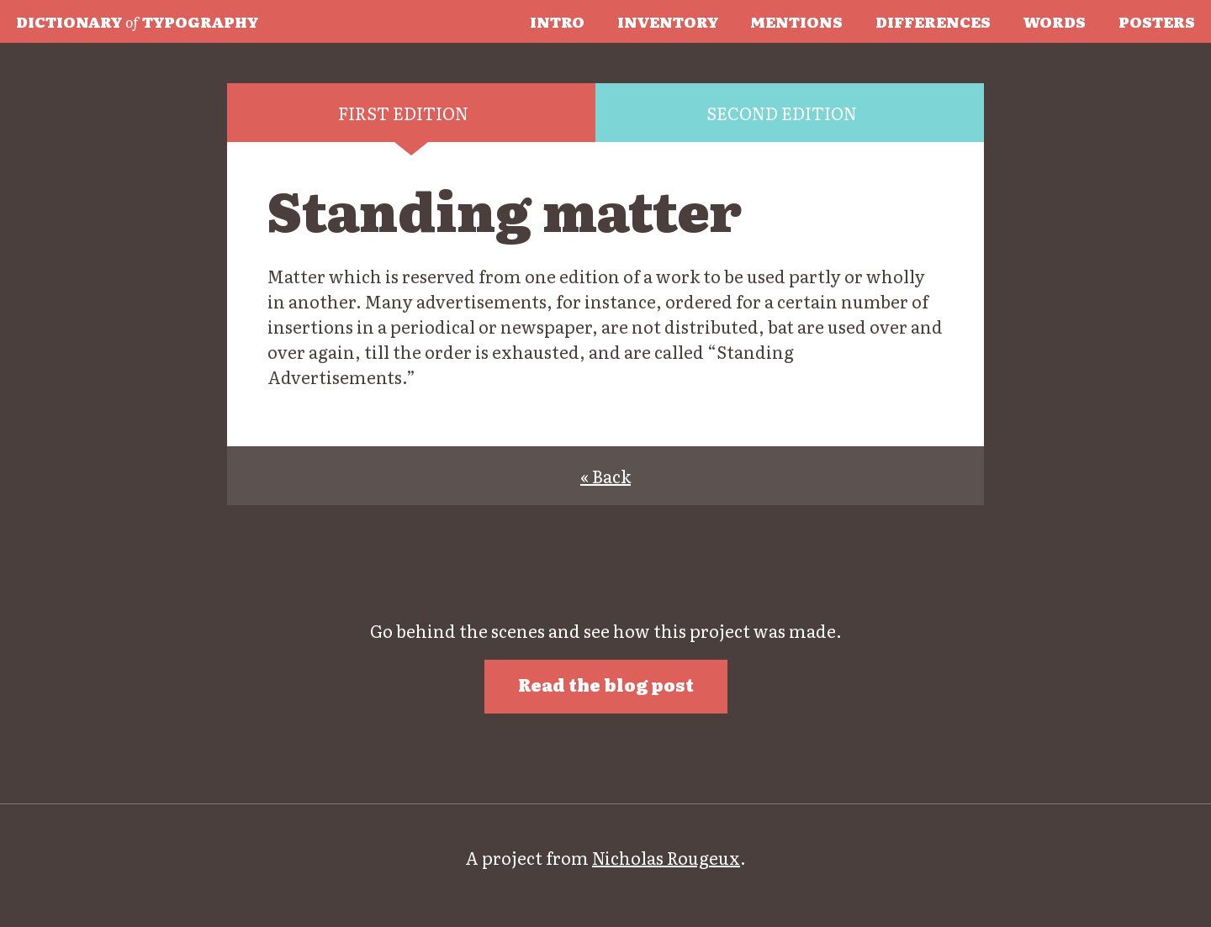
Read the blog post (606, 684)
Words (1054, 21)
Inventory (667, 21)
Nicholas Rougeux (666, 857)
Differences (933, 21)
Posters (1156, 21)
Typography (137, 21)
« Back (605, 475)
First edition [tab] (403, 112)
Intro (557, 21)
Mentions (796, 21)
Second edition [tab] (781, 112)
